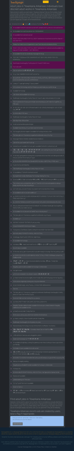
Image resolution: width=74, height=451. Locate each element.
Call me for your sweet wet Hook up (23, 142)
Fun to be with (17, 67)
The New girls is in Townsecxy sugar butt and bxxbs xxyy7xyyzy (32, 215)
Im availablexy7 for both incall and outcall (25, 172)
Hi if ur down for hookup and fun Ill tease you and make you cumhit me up (34, 87)
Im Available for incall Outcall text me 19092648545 (28, 31)
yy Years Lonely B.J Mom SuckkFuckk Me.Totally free (28, 318)
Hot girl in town (17, 270)
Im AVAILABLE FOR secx (20, 113)
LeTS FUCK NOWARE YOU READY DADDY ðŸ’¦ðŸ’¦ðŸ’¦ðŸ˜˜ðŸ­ (31, 274)
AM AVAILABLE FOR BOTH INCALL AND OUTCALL (28, 233)
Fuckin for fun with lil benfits (21, 165)
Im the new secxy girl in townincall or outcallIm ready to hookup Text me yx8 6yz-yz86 (38, 251)
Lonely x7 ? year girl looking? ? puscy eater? (26, 83)
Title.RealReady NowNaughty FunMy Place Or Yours (28, 168)
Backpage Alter (27, 447)
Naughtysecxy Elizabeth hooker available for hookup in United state (32, 365)
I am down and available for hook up (24, 94)
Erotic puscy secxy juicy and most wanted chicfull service (30, 315)
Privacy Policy (40, 447)
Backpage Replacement (20, 432)
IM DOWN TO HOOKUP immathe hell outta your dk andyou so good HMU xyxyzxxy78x (38, 357)
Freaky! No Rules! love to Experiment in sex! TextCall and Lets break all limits (35, 44)
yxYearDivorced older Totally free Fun (24, 311)
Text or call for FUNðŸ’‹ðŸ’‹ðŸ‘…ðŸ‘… (24, 70)
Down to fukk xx (18, 387)
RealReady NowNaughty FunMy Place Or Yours (27, 117)
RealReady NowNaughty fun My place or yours (27, 322)
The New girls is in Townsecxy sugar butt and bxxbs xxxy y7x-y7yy (32, 135)
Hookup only (17, 368)
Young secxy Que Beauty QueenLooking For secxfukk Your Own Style (33, 230)
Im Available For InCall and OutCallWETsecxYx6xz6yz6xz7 (30, 211)
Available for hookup (19, 91)
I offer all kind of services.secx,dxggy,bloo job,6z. (27, 335)
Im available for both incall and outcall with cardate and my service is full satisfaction (38, 27)
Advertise (54, 447)
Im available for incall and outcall (22, 35)
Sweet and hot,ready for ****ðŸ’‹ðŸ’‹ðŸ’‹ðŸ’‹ (26, 339)
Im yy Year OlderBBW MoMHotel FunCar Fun (26, 74)
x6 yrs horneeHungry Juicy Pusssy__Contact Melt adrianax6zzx (32, 285)
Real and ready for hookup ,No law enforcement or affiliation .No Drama (34, 326)
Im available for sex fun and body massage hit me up (28, 54)
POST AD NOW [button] (18, 424)
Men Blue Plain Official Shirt (21, 120)
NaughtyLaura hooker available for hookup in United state (30, 267)
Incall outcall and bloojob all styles (23, 124)
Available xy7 (17, 219)
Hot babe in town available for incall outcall (25, 348)
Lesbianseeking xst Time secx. (22, 379)
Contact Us (48, 447)
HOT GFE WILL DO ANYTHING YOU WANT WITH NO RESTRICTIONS (33, 189)
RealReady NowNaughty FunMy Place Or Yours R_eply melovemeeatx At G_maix (36, 98)
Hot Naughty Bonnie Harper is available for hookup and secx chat (32, 131)
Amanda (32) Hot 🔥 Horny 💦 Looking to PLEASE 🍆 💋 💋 (32, 24)
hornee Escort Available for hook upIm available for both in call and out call (35, 146)
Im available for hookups (20, 241)
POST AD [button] (46, 1)
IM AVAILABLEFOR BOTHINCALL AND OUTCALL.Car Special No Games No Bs (36, 372)
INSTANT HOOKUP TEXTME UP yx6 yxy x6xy (26, 222)
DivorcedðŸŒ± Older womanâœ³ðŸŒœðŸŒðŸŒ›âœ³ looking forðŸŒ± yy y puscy (38, 179)
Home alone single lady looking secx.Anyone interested (29, 281)
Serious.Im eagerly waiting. (21, 361)
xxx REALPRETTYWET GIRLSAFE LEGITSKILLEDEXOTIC (30, 302)
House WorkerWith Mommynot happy (24, 226)
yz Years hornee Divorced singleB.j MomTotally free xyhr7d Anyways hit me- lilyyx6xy (38, 278)
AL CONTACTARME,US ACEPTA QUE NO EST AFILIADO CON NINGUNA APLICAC (37, 202)
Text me (15, 289)
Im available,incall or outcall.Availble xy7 (24, 192)
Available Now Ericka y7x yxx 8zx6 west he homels (28, 128)
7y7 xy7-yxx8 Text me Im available (23, 383)
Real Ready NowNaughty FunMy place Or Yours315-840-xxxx (31, 63)
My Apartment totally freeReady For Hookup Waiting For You (31, 176)
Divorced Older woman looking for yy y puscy (26, 298)
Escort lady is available (20, 248)
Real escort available (19, 376)
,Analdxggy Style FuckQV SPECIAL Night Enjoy (26, 237)
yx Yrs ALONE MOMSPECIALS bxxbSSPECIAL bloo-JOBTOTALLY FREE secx (36, 161)
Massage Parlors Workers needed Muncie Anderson (28, 139)
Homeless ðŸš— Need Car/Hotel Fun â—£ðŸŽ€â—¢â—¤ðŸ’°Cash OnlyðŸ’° (35, 244)
